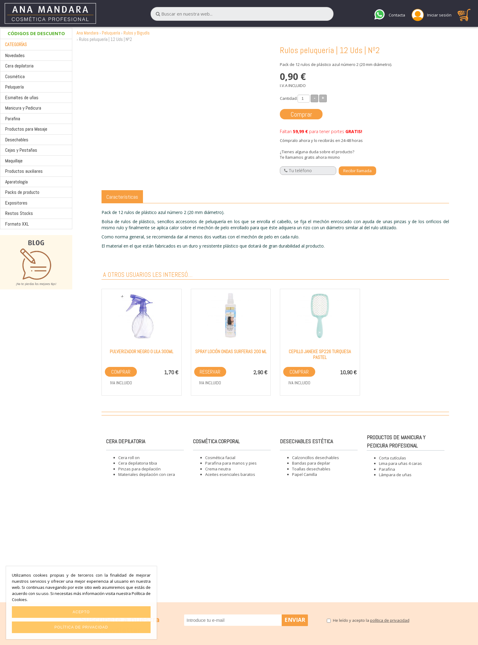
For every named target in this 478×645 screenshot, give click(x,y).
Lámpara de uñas (395, 474)
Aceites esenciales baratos (230, 474)
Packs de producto (22, 192)
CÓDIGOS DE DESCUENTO (36, 33)
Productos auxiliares (24, 171)
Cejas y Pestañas (21, 150)
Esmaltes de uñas (21, 97)
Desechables (16, 139)
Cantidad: (289, 98)
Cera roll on (129, 457)
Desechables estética (306, 441)
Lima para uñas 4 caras (400, 463)
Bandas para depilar (311, 463)
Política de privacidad (81, 627)
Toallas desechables (311, 469)
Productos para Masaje (26, 129)
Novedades (15, 55)
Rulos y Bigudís (136, 33)
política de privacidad (389, 620)
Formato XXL (17, 224)
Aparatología (16, 182)
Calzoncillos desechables (315, 457)
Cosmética (15, 76)
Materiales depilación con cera (146, 474)
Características (122, 196)
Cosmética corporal (216, 441)
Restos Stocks (19, 213)
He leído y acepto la (371, 620)
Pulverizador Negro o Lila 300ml (141, 351)
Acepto (81, 612)
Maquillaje (14, 161)
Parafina (12, 118)
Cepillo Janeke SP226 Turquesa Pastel (320, 354)
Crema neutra (218, 469)
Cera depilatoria (19, 66)
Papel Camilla (304, 474)
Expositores (16, 203)
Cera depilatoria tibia (137, 463)
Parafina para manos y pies (231, 463)
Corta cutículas (392, 458)
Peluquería (14, 87)
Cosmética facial (220, 457)
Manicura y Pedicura (23, 108)
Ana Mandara (87, 33)
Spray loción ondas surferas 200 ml (230, 351)
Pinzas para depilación (139, 469)
